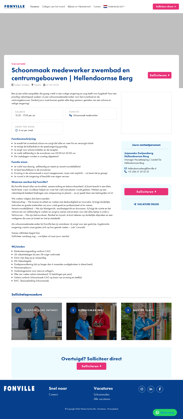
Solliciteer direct (164, 6)
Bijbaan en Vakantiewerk (79, 6)
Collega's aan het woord (53, 6)
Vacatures (34, 6)
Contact (97, 6)
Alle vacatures (102, 399)
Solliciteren (158, 75)
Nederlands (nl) (113, 6)
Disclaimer (101, 409)
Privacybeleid (112, 409)
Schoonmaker (102, 394)
